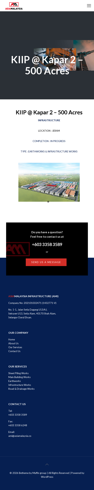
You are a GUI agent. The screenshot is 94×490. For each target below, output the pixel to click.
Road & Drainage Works (21, 388)
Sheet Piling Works (18, 373)
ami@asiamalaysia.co (19, 435)
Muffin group (39, 472)
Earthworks (14, 381)
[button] (48, 202)
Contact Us (14, 351)
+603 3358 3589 (47, 244)
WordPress (47, 476)
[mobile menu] (89, 5)
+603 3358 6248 (17, 425)
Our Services (15, 347)
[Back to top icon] (47, 464)
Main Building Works (19, 377)
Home (11, 339)
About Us (13, 343)
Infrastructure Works (19, 384)
